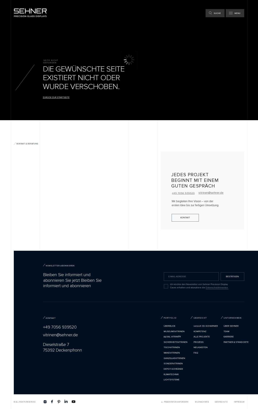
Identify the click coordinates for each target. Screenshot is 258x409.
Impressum (239, 402)
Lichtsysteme (171, 379)
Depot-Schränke (173, 369)
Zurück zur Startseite (56, 97)
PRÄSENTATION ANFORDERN (176, 402)
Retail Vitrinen (172, 336)
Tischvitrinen (172, 347)
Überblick (169, 326)
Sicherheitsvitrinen (175, 342)
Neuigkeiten (201, 347)
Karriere (229, 336)
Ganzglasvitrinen (174, 358)
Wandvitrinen (172, 353)
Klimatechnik (171, 374)
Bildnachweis (202, 402)
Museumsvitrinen (174, 331)
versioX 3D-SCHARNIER (206, 326)
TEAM (226, 331)
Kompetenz (200, 331)
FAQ (196, 353)
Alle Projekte (202, 336)
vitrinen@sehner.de (211, 193)
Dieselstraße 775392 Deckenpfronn (62, 347)
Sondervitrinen (173, 363)
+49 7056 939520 (183, 193)
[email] (191, 276)
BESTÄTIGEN (232, 276)
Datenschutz (221, 402)
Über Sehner (231, 326)
